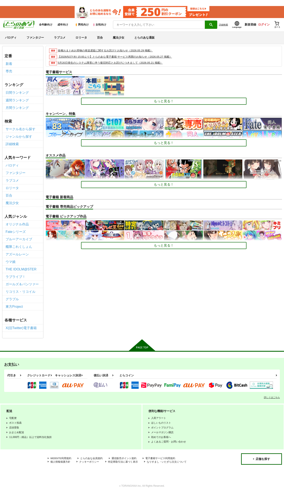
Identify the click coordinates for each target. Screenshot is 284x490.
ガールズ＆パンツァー (22, 281)
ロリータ (81, 38)
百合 (100, 38)
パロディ (11, 38)
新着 (9, 64)
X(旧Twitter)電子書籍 (21, 324)
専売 (9, 71)
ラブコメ (60, 38)
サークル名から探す (20, 128)
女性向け (99, 25)
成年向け (62, 25)
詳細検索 (223, 25)
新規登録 (250, 25)
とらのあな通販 (144, 38)
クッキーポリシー (89, 458)
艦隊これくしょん (19, 244)
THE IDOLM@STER (21, 266)
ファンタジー (35, 38)
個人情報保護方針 (60, 458)
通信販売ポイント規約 (124, 454)
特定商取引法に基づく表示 (123, 458)
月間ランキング (17, 107)
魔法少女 (118, 38)
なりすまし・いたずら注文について (167, 458)
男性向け (82, 25)
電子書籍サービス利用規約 (160, 454)
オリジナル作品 (17, 222)
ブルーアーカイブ (19, 237)
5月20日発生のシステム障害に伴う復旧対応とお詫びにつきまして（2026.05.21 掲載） (110, 63)
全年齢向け (45, 25)
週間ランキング (17, 100)
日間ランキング (17, 92)
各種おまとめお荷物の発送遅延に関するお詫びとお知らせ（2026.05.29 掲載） (105, 50)
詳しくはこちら (272, 394)
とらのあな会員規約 (91, 454)
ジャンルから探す (19, 136)
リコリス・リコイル (20, 288)
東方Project (14, 303)
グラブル (12, 296)
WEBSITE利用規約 (61, 454)
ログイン (264, 25)
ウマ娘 (11, 259)
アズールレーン (17, 252)
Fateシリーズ (15, 230)
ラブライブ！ (15, 274)
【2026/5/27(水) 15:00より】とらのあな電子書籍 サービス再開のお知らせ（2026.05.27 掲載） (115, 57)
